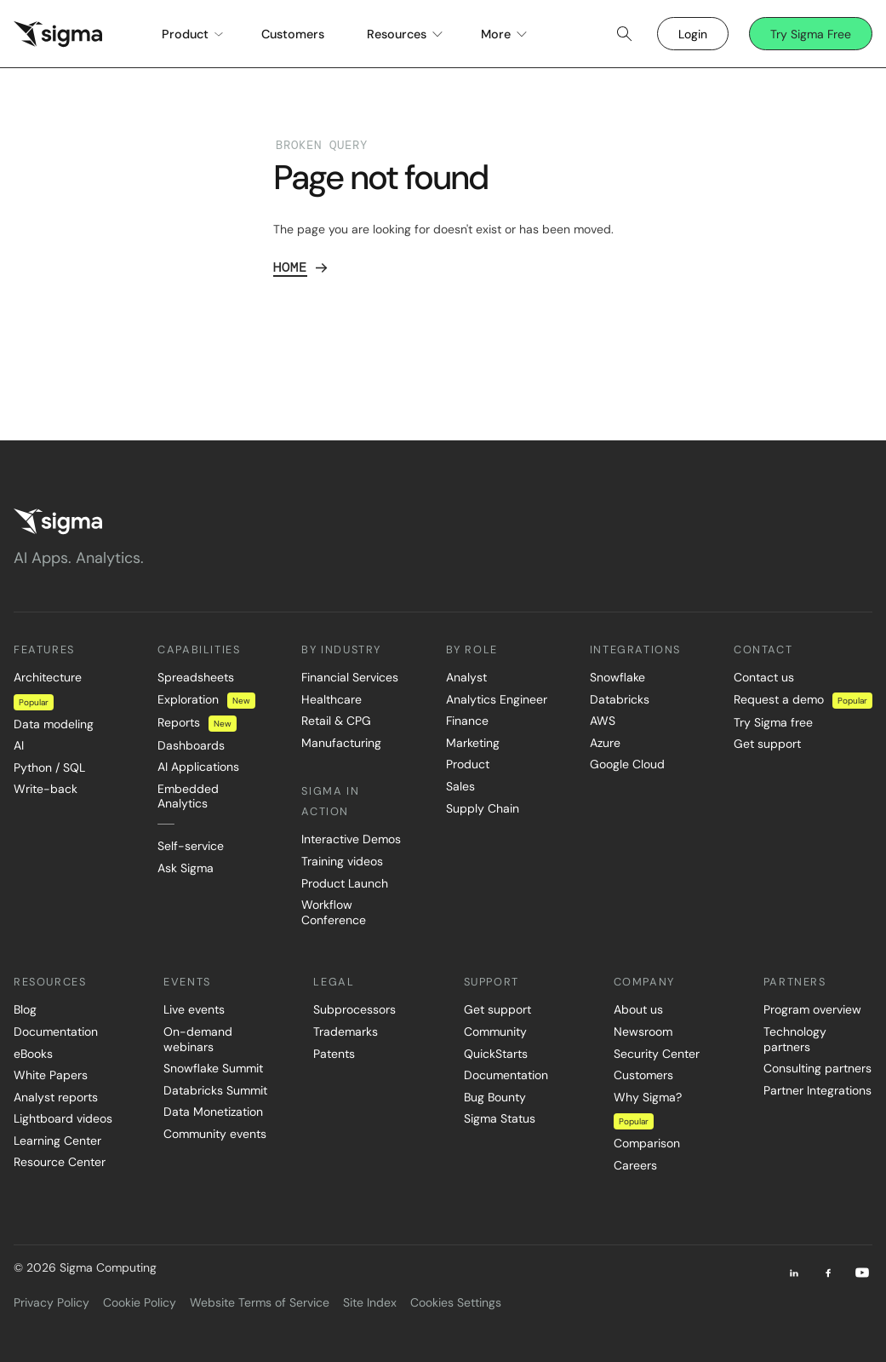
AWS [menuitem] (602, 720)
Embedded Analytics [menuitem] (188, 796)
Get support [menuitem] (767, 743)
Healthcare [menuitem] (331, 699)
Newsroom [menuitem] (643, 1031)
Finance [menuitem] (467, 720)
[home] (58, 34)
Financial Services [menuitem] (349, 677)
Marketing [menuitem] (473, 742)
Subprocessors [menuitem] (354, 1009)
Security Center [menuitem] (657, 1053)
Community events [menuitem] (214, 1133)
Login (692, 34)
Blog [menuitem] (25, 1009)
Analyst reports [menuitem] (56, 1097)
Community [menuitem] (495, 1031)
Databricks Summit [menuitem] (215, 1090)
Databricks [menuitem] (619, 699)
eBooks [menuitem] (33, 1053)
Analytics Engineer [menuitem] (496, 699)
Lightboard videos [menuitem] (63, 1118)
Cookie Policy (139, 1302)
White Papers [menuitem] (51, 1075)
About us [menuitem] (638, 1009)
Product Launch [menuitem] (344, 883)
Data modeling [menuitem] (54, 724)
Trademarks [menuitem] (345, 1031)
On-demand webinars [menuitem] (197, 1039)
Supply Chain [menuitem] (482, 808)
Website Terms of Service (259, 1302)
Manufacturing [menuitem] (341, 742)
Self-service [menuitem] (190, 845)
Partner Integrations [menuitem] (817, 1090)
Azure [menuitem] (605, 742)
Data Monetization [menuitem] (213, 1111)
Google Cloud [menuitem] (627, 764)
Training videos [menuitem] (342, 861)
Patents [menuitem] (334, 1053)
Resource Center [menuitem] (60, 1161)
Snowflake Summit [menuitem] (213, 1068)
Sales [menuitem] (460, 786)
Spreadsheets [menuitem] (195, 677)
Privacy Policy (51, 1302)
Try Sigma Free (810, 34)
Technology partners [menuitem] (794, 1039)
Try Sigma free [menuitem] (773, 722)
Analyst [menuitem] (466, 677)
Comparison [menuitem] (647, 1143)
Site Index (370, 1302)
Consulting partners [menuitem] (817, 1068)
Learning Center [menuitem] (57, 1140)
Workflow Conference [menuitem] (333, 912)
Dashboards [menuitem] (191, 745)
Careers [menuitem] (635, 1165)
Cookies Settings (455, 1302)
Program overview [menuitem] (812, 1009)
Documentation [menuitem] (56, 1031)
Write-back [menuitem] (45, 788)
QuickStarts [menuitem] (496, 1053)
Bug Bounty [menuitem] (495, 1097)
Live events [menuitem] (194, 1009)
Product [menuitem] (467, 764)
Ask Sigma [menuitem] (185, 868)
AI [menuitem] (19, 745)
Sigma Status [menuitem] (499, 1118)
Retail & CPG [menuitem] (336, 720)
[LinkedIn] (794, 1272)
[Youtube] (862, 1272)
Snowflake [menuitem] (617, 677)
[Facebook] (828, 1272)
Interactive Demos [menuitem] (351, 839)
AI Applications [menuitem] (198, 766)
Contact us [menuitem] (764, 677)
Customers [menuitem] (643, 1075)
